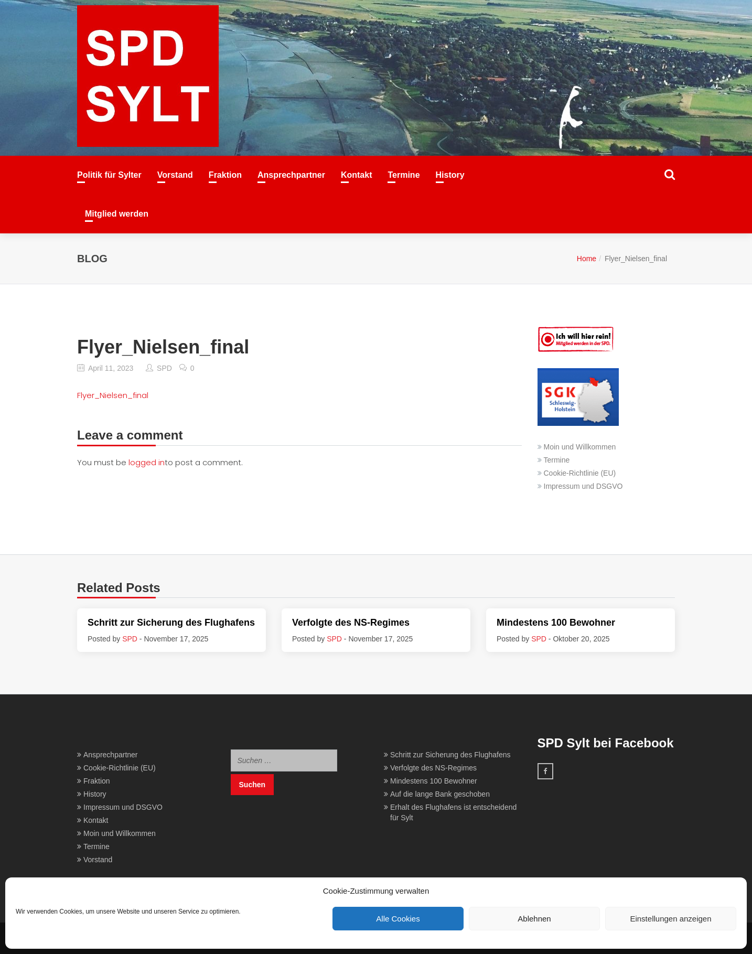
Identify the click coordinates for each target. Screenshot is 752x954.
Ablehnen (534, 918)
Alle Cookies (398, 918)
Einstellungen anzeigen (670, 918)
